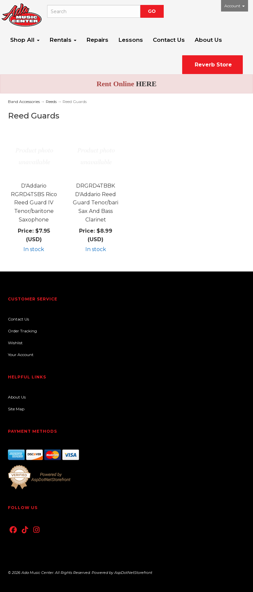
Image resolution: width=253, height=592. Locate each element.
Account (234, 5)
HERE (146, 84)
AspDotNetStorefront (133, 572)
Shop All (25, 40)
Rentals (62, 40)
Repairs (97, 40)
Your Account (21, 354)
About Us (208, 40)
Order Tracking (22, 330)
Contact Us (169, 40)
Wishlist (15, 342)
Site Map (16, 408)
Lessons (130, 40)
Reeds (51, 101)
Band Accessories (24, 101)
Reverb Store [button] (212, 65)
